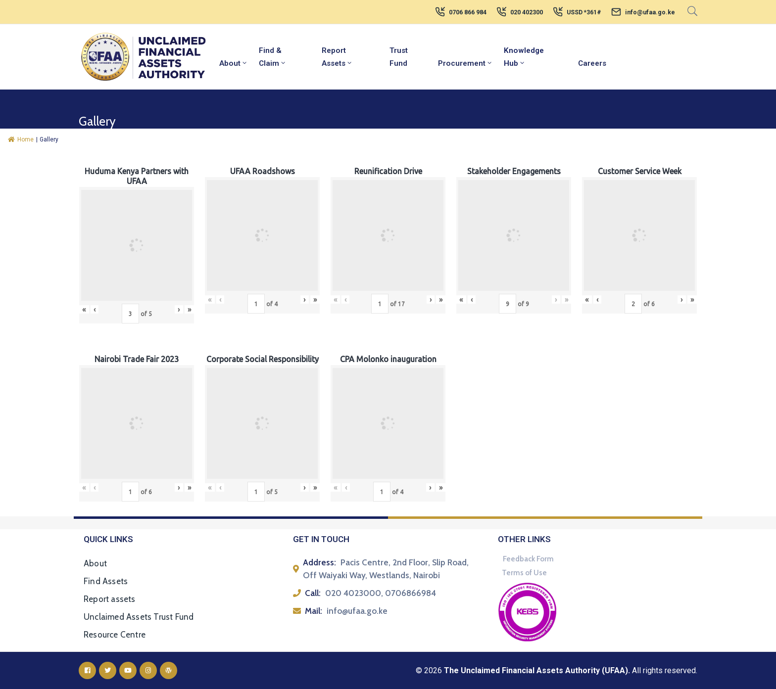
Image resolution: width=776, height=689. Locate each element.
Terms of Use (524, 572)
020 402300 (526, 12)
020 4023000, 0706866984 (380, 593)
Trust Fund (398, 57)
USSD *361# (584, 12)
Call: (313, 593)
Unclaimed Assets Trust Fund (139, 617)
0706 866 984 (467, 12)
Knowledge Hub (524, 57)
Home (21, 139)
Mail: (313, 611)
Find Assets (106, 581)
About (233, 63)
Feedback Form (528, 558)
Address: (319, 562)
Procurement (465, 63)
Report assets (110, 599)
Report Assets (337, 57)
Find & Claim (273, 57)
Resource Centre (115, 635)
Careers (592, 63)
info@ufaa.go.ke (650, 12)
